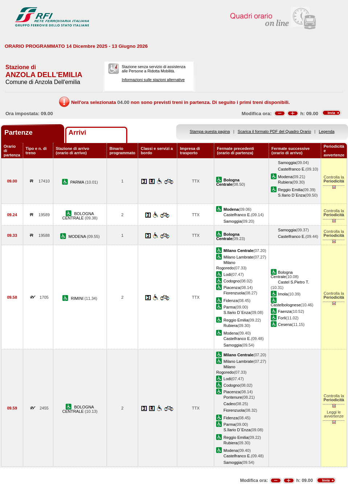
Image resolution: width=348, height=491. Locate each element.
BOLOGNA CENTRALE (78, 215)
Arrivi (77, 132)
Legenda (327, 131)
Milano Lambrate (238, 257)
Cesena (285, 324)
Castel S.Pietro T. (293, 282)
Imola (283, 294)
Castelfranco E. (292, 169)
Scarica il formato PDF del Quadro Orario (274, 131)
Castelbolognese (286, 305)
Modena (285, 177)
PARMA (77, 182)
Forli (282, 318)
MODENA (78, 236)
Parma (229, 307)
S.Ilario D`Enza (291, 195)
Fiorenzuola (233, 293)
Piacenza (231, 287)
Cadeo (229, 404)
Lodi (227, 274)
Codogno (231, 281)
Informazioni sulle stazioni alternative (153, 79)
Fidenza (230, 300)
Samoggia (287, 162)
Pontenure (232, 397)
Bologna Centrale (282, 274)
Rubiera (285, 182)
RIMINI (78, 298)
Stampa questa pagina (210, 131)
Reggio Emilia (290, 190)
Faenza (284, 311)
